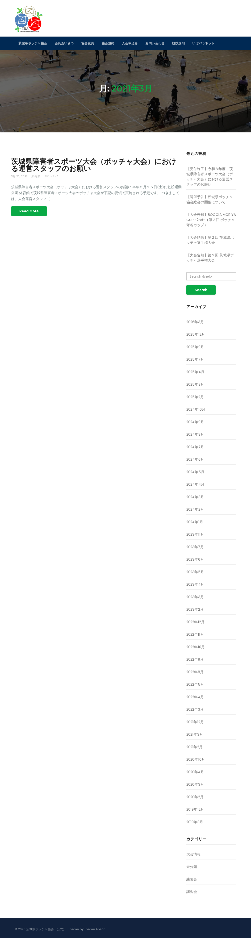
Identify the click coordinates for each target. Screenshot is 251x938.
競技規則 (178, 43)
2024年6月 (195, 459)
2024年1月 (194, 521)
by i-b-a (52, 176)
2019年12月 (195, 809)
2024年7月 (195, 446)
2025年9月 (195, 346)
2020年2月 (195, 796)
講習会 (191, 891)
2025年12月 (195, 334)
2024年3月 (195, 496)
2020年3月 (195, 784)
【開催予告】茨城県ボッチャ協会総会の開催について (209, 199)
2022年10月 (195, 646)
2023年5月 (195, 571)
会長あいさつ (64, 43)
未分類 (36, 176)
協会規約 (108, 43)
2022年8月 (195, 671)
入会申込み (130, 43)
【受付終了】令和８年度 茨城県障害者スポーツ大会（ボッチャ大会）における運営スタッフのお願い (209, 176)
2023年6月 (195, 559)
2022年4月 (195, 696)
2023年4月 (195, 584)
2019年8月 (194, 821)
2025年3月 (195, 384)
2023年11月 (195, 534)
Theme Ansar (94, 929)
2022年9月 (195, 659)
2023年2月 (195, 609)
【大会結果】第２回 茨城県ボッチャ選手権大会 (210, 240)
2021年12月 (195, 721)
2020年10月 (195, 759)
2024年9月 (195, 421)
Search (201, 290)
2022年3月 (195, 709)
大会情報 (193, 854)
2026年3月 (195, 321)
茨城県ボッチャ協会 (32, 43)
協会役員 (87, 43)
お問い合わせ (154, 43)
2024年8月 (195, 434)
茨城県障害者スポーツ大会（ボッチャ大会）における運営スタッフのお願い (93, 165)
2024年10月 (195, 409)
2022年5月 (195, 684)
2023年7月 (195, 546)
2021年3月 (194, 734)
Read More (29, 211)
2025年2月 (195, 396)
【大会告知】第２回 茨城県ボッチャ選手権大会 (210, 258)
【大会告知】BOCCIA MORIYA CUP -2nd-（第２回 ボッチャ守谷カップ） (211, 219)
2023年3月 (195, 596)
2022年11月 (195, 634)
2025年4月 (195, 371)
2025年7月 (195, 359)
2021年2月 (194, 746)
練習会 (191, 879)
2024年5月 (195, 471)
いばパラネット (203, 43)
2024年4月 (195, 484)
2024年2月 (195, 509)
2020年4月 (195, 771)
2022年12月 (195, 621)
